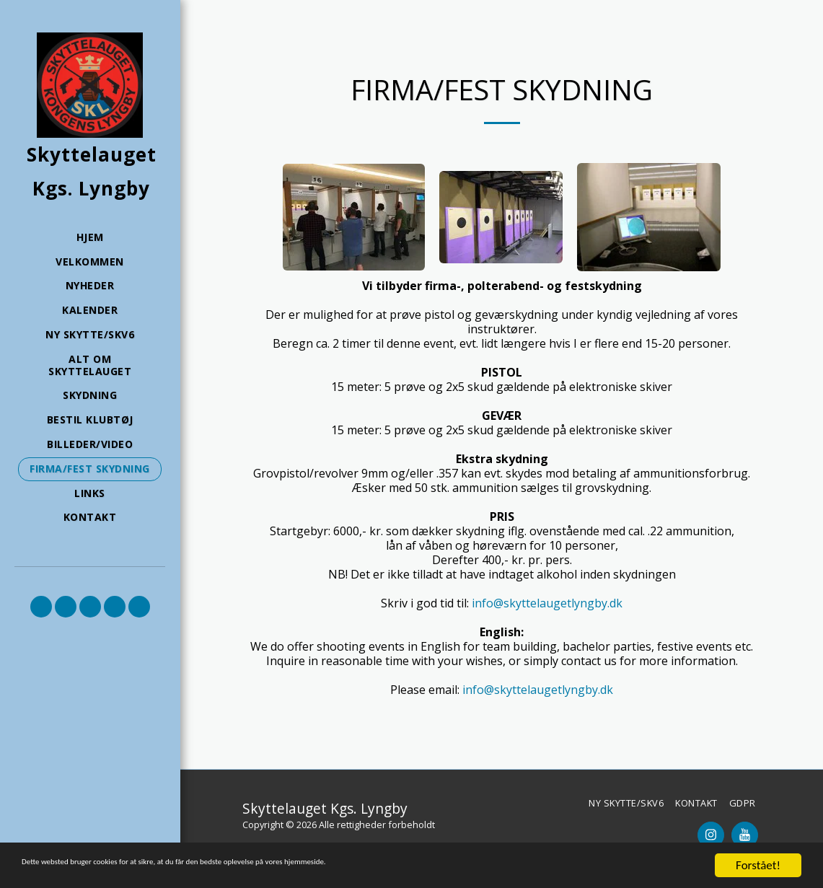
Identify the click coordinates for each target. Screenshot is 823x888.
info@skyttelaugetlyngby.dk (547, 603)
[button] (41, 606)
